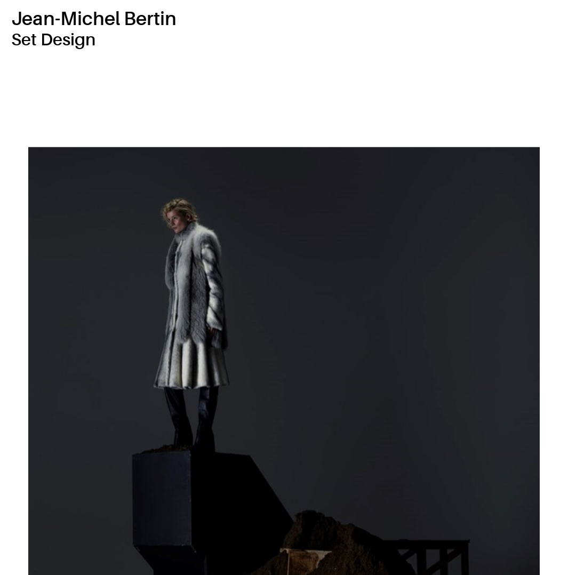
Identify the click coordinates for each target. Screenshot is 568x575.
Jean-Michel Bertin (94, 19)
